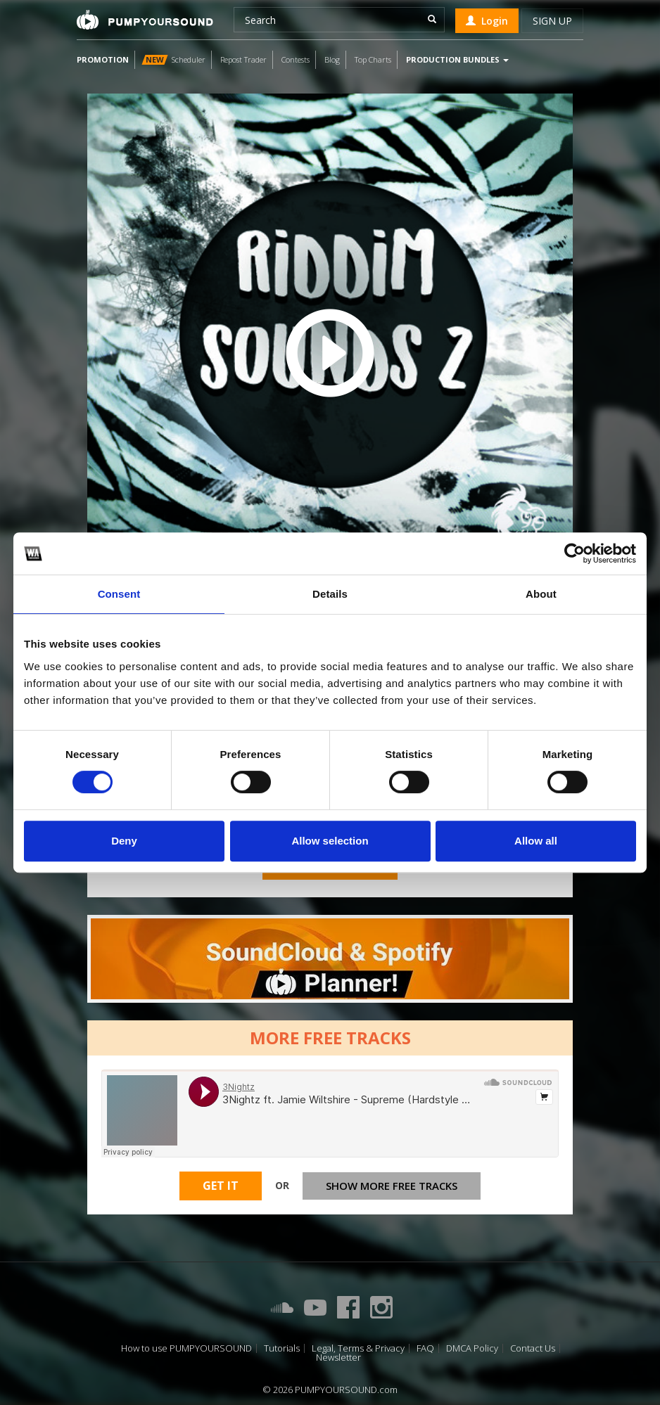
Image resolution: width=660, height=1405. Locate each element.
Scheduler (173, 59)
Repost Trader (243, 59)
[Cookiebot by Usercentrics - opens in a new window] (574, 553)
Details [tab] (330, 594)
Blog (332, 59)
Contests (295, 59)
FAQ (425, 1348)
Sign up (552, 20)
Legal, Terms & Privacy (358, 1348)
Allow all (535, 841)
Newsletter (338, 1357)
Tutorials (282, 1348)
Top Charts (373, 59)
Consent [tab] (119, 594)
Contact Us (532, 1348)
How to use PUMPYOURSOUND (186, 1348)
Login (487, 20)
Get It (221, 1185)
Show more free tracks (391, 1186)
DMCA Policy (472, 1348)
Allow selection (329, 841)
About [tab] (541, 594)
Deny (124, 841)
